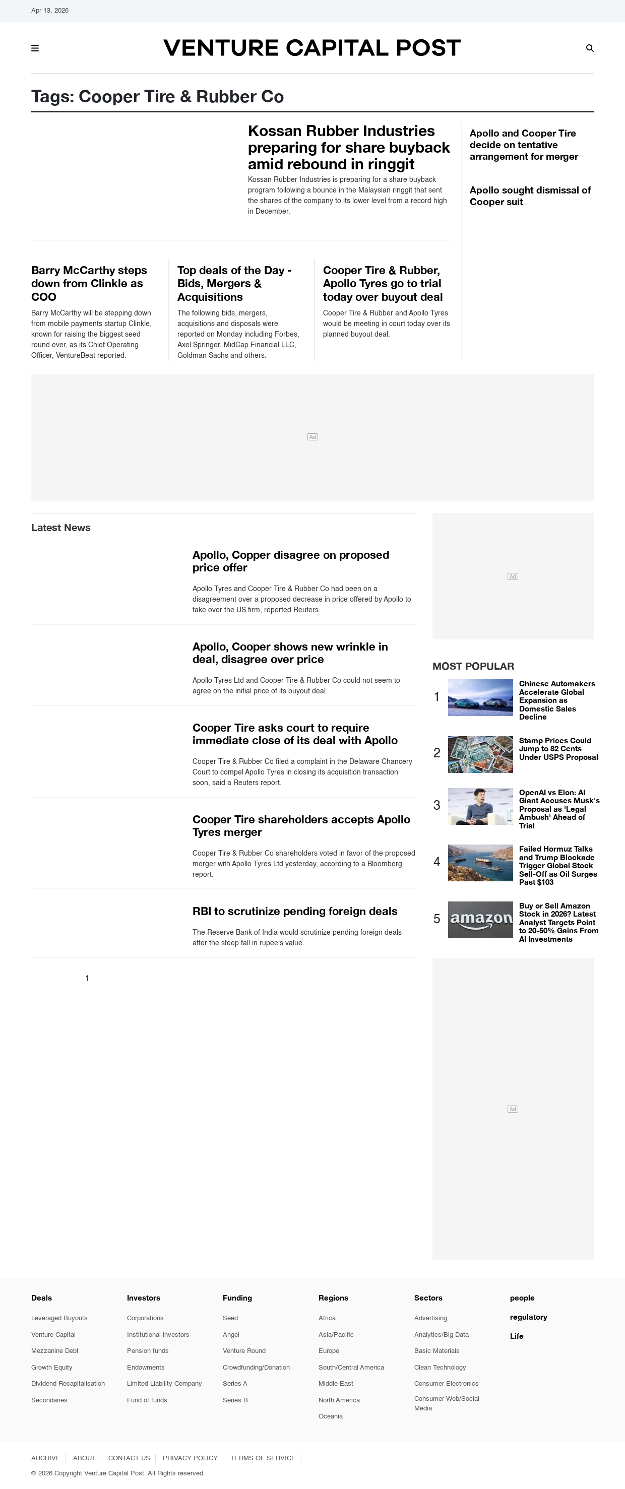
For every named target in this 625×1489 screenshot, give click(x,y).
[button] (35, 47)
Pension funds (148, 1351)
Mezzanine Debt (55, 1351)
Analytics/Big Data (441, 1335)
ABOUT (84, 1458)
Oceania (331, 1416)
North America (339, 1400)
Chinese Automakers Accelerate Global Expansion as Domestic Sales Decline (557, 700)
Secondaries (49, 1400)
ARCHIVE (45, 1458)
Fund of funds (147, 1400)
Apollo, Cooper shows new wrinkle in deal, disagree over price (290, 653)
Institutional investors (158, 1335)
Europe (329, 1351)
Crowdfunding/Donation (256, 1368)
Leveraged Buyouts (59, 1318)
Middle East (336, 1384)
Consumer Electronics (446, 1384)
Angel (231, 1335)
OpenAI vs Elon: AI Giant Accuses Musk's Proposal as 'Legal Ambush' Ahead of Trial (559, 809)
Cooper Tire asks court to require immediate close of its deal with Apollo (295, 734)
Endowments (146, 1368)
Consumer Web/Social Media (446, 1404)
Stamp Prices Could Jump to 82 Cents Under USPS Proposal (558, 748)
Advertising (430, 1318)
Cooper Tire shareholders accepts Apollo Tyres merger (301, 825)
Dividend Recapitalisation (68, 1384)
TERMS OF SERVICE (263, 1458)
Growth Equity (52, 1368)
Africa (327, 1318)
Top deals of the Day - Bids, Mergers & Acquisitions (234, 283)
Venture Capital (53, 1335)
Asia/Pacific (336, 1335)
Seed (230, 1318)
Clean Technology (440, 1368)
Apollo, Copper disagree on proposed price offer (291, 561)
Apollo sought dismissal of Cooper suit (530, 195)
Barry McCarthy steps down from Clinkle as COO (89, 283)
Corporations (145, 1318)
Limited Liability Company (164, 1384)
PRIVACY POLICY (190, 1458)
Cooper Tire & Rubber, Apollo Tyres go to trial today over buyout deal (383, 283)
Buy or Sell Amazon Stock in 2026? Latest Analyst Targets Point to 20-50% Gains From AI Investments (559, 922)
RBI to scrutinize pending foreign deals (295, 911)
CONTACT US (129, 1458)
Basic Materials (437, 1351)
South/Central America (351, 1368)
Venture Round (244, 1351)
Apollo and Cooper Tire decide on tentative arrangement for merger (524, 144)
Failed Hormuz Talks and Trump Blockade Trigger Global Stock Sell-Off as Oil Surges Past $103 (558, 865)
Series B (235, 1400)
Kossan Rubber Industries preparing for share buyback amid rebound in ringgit (349, 147)
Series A (235, 1384)
